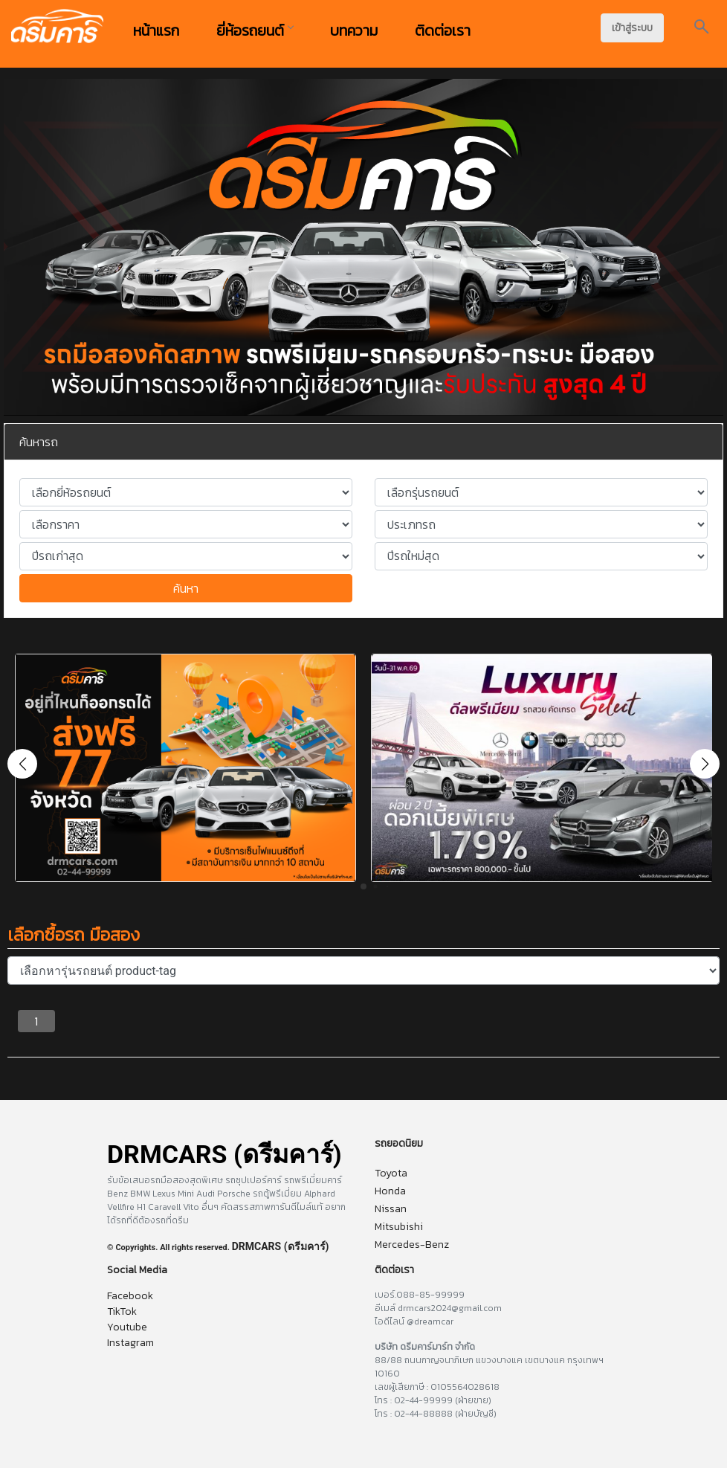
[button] (705, 764)
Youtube (127, 1327)
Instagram (130, 1343)
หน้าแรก (156, 30)
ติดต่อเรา (443, 30)
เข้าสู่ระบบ (632, 28)
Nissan (391, 1209)
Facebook (130, 1296)
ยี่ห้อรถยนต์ (254, 30)
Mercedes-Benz (412, 1244)
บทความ (354, 30)
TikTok (122, 1311)
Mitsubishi (399, 1226)
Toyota (391, 1173)
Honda (390, 1191)
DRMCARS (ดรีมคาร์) (280, 1246)
